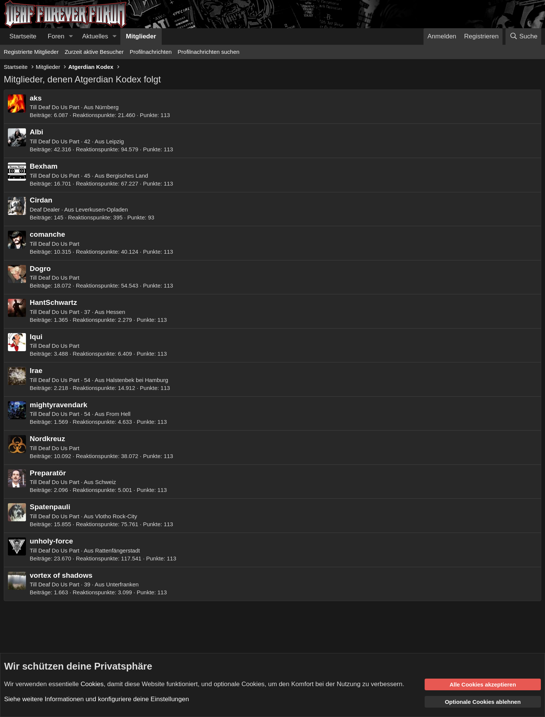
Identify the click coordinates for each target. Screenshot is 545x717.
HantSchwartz (53, 302)
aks (36, 98)
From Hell (118, 414)
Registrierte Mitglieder (31, 52)
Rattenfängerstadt (117, 550)
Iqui (36, 337)
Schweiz (105, 482)
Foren (56, 36)
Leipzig (115, 141)
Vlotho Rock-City (116, 516)
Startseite (22, 36)
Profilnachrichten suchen (208, 52)
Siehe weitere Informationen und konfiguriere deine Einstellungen (96, 699)
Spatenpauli (50, 507)
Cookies (91, 683)
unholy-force (51, 541)
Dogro (40, 268)
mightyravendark (58, 405)
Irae (36, 370)
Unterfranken (122, 584)
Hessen (115, 312)
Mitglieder (141, 36)
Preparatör (48, 473)
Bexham (44, 166)
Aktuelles (95, 36)
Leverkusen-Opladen (102, 209)
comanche (47, 234)
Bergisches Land (127, 175)
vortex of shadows (61, 575)
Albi (36, 132)
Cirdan (41, 200)
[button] (70, 36)
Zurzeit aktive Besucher (94, 52)
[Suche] (523, 36)
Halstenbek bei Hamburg (137, 380)
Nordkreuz (47, 439)
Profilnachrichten (151, 52)
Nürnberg (107, 107)
